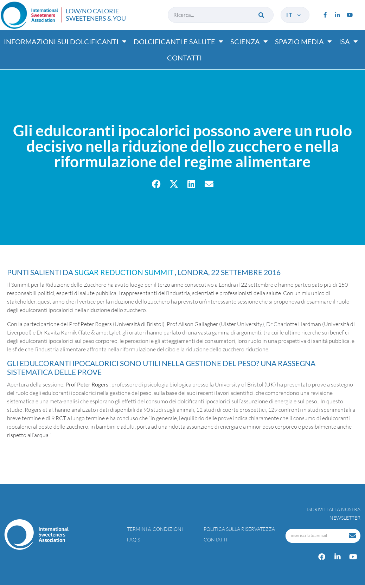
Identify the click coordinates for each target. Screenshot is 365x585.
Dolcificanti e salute (178, 41)
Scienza (249, 41)
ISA (348, 41)
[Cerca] (262, 14)
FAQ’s (133, 539)
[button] (156, 184)
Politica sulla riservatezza (239, 529)
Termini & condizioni (155, 529)
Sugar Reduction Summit (125, 272)
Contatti (184, 57)
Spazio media (303, 41)
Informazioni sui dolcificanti (65, 41)
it (294, 15)
